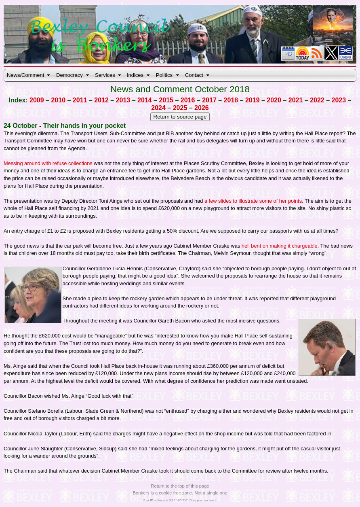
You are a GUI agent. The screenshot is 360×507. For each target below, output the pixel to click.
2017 (209, 100)
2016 (188, 100)
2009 (36, 100)
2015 (166, 100)
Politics (164, 75)
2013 (123, 100)
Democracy (69, 75)
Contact (194, 75)
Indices (135, 75)
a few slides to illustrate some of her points (253, 201)
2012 (101, 100)
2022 (317, 100)
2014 (144, 100)
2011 (80, 100)
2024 (158, 107)
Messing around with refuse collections (48, 163)
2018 (231, 100)
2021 (295, 100)
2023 (339, 100)
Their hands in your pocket (84, 125)
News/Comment (25, 75)
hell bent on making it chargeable (280, 246)
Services (105, 75)
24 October (21, 125)
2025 (180, 107)
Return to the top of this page (180, 486)
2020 (274, 100)
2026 (201, 107)
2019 (252, 100)
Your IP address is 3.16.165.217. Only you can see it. (180, 500)
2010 (58, 100)
